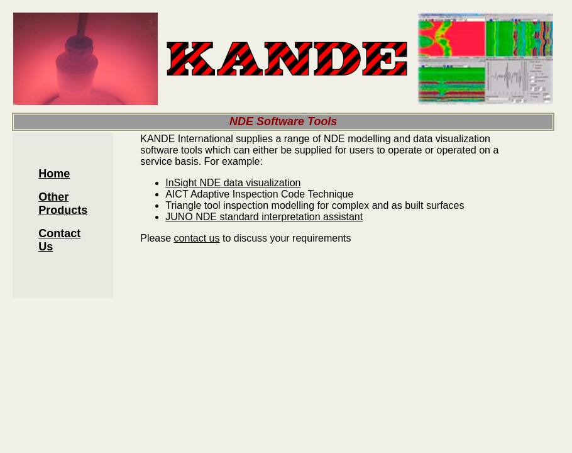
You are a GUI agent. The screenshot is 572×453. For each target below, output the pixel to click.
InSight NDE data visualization (232, 182)
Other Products (62, 203)
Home (54, 173)
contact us (197, 238)
